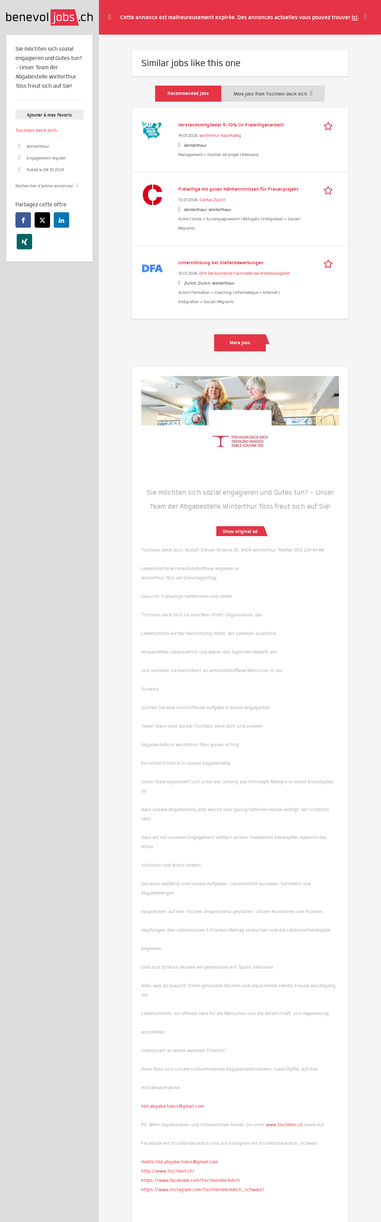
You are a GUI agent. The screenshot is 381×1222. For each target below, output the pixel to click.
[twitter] (42, 220)
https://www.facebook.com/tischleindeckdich (190, 1180)
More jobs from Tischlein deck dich (273, 94)
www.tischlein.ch (284, 1124)
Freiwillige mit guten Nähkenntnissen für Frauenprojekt (238, 189)
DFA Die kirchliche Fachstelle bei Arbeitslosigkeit (244, 273)
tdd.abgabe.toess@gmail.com (172, 1106)
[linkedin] (61, 220)
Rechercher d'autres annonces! (44, 185)
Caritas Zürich (213, 199)
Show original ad (240, 531)
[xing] (24, 241)
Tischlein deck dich (36, 130)
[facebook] (23, 220)
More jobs (240, 343)
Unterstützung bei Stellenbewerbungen (221, 263)
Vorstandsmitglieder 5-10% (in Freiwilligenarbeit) (231, 125)
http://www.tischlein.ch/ (168, 1171)
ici (355, 17)
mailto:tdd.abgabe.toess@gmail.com (179, 1162)
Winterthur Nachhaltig (220, 135)
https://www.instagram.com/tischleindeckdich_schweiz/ (202, 1189)
